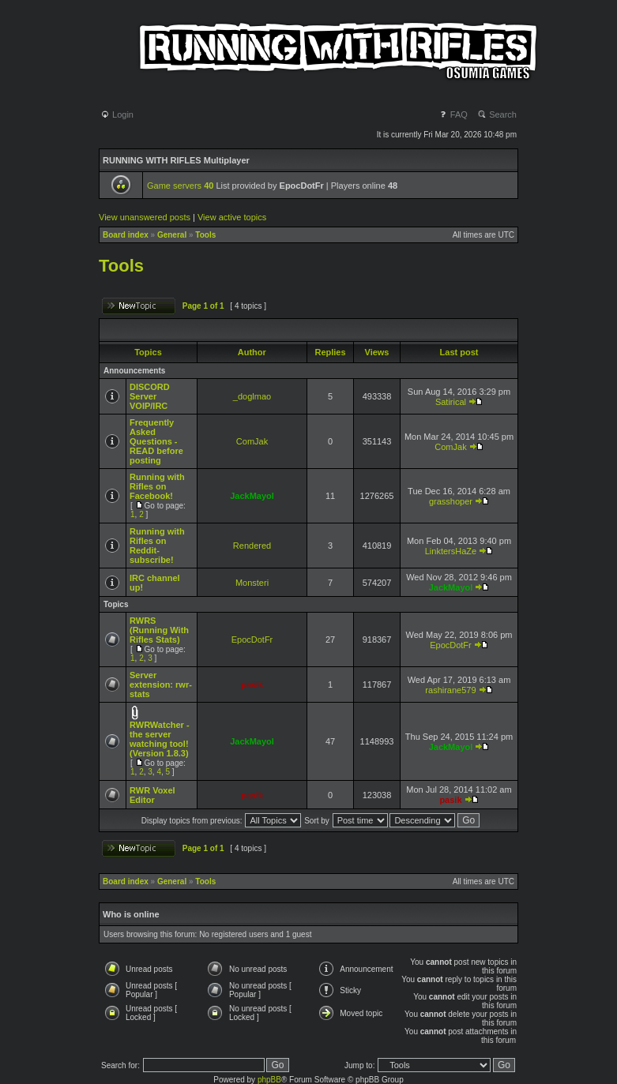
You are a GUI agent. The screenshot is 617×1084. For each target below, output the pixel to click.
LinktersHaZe (450, 551)
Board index (126, 235)
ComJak (252, 441)
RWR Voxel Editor (152, 795)
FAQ (453, 114)
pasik (252, 684)
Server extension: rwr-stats (161, 684)
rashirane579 (450, 690)
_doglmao (252, 396)
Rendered (252, 545)
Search (497, 114)
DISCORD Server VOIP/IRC (150, 396)
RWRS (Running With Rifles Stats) (159, 630)
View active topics (232, 217)
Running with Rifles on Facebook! (157, 486)
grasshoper (450, 501)
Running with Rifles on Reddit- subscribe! (157, 546)
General (171, 235)
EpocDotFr (252, 639)
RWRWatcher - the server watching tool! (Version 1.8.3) (160, 739)
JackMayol (252, 496)
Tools (205, 235)
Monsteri (252, 582)
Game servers (180, 185)
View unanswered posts (144, 217)
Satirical (450, 402)
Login (117, 114)
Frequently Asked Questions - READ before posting (156, 441)
